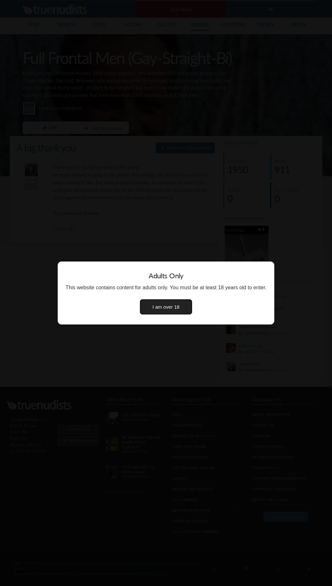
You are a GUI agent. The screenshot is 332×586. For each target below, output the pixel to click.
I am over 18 (166, 307)
